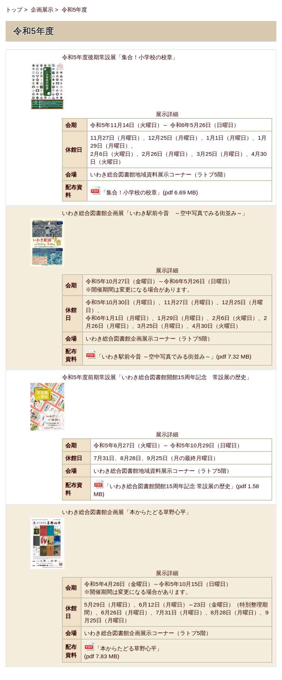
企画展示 (42, 9)
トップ (14, 9)
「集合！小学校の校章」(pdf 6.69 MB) (144, 192)
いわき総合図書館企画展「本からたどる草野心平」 (127, 512)
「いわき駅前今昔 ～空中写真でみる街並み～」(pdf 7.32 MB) (168, 356)
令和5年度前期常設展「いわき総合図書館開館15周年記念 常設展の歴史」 (157, 377)
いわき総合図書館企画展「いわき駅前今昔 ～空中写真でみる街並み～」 (155, 213)
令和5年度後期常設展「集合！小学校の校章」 (120, 57)
